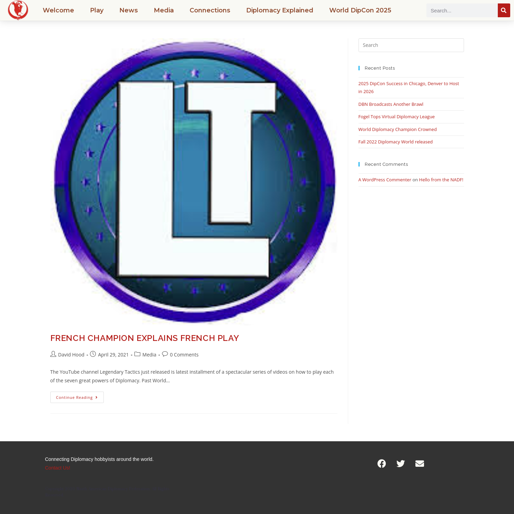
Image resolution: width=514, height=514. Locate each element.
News (128, 10)
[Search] (504, 10)
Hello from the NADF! (441, 180)
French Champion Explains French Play (144, 338)
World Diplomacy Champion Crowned (398, 129)
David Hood (71, 354)
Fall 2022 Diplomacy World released (396, 142)
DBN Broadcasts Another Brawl (391, 104)
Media (164, 10)
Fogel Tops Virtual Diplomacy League (397, 116)
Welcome (58, 10)
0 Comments (184, 354)
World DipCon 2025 (360, 10)
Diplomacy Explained (279, 10)
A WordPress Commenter (385, 180)
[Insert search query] (411, 45)
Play (96, 10)
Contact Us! (57, 468)
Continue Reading (80, 396)
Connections (210, 10)
